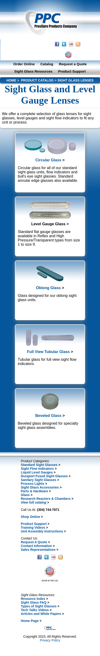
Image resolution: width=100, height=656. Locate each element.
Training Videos (33, 527)
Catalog (46, 64)
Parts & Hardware (34, 491)
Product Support (72, 71)
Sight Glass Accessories (40, 487)
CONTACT (46, 55)
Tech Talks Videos (35, 610)
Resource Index (33, 599)
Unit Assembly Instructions (42, 531)
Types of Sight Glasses (39, 606)
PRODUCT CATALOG (37, 80)
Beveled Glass (48, 415)
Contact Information (36, 546)
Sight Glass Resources (33, 71)
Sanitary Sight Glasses (38, 480)
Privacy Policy (50, 640)
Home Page (30, 621)
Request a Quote (73, 64)
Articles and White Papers (41, 614)
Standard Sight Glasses (39, 465)
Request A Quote (34, 542)
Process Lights (32, 483)
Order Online (24, 64)
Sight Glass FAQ (33, 602)
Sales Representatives (38, 549)
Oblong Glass (48, 288)
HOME (28, 55)
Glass (25, 495)
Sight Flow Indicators (37, 468)
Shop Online (30, 517)
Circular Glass (48, 160)
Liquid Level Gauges (37, 472)
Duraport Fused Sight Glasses (44, 476)
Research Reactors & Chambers (46, 499)
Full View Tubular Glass (48, 351)
